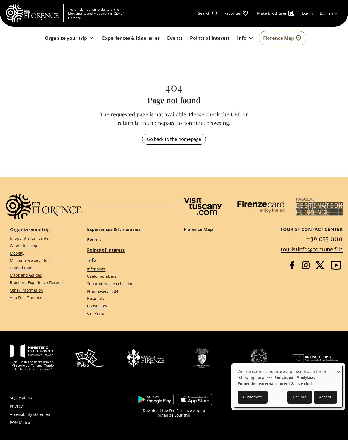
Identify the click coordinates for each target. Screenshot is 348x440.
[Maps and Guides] (38, 275)
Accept (325, 397)
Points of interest (106, 250)
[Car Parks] (126, 313)
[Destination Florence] (319, 207)
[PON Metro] (58, 423)
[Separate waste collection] (126, 284)
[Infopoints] (126, 269)
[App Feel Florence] (38, 297)
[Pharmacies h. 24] (126, 291)
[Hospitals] (126, 298)
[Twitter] (320, 265)
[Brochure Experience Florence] (38, 282)
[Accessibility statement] (58, 414)
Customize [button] (252, 397)
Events (94, 240)
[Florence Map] (282, 38)
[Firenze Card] (260, 207)
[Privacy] (58, 406)
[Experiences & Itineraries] (131, 38)
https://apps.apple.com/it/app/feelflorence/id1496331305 (195, 399)
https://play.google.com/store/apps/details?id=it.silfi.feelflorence (155, 399)
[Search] (208, 13)
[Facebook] (292, 265)
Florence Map (198, 229)
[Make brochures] (276, 13)
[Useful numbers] (126, 276)
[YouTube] (336, 265)
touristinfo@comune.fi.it (312, 249)
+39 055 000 (324, 237)
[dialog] (288, 386)
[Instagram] (305, 265)
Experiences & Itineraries (114, 229)
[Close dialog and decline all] (338, 369)
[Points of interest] (210, 38)
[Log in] (307, 13)
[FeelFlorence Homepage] (34, 13)
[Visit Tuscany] (203, 206)
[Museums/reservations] (38, 260)
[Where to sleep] (38, 245)
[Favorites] (236, 13)
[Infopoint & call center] (38, 238)
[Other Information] (38, 290)
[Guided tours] (38, 268)
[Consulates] (126, 306)
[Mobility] (38, 253)
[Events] (175, 38)
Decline (299, 397)
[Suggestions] (58, 398)
